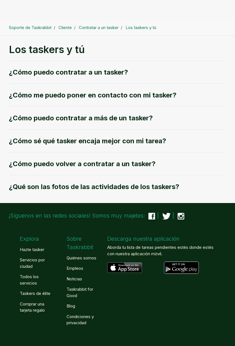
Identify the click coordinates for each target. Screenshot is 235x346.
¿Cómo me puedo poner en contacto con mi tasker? (93, 95)
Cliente (65, 27)
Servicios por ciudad (32, 263)
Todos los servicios (29, 280)
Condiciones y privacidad (80, 320)
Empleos (75, 268)
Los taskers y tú (141, 27)
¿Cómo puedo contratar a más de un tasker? (81, 118)
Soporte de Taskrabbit (30, 27)
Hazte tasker (32, 249)
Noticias (74, 278)
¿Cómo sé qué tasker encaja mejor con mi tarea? (87, 141)
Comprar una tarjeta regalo (32, 307)
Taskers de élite (35, 293)
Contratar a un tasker (99, 27)
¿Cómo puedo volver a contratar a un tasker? (82, 164)
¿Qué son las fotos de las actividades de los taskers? (94, 187)
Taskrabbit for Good (80, 292)
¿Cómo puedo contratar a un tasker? (68, 72)
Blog (71, 306)
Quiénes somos (81, 258)
